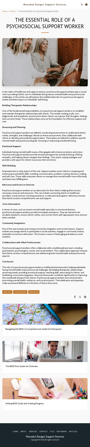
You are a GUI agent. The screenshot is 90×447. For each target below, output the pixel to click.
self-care (7, 292)
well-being (34, 292)
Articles (13, 11)
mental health (20, 292)
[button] (3, 4)
